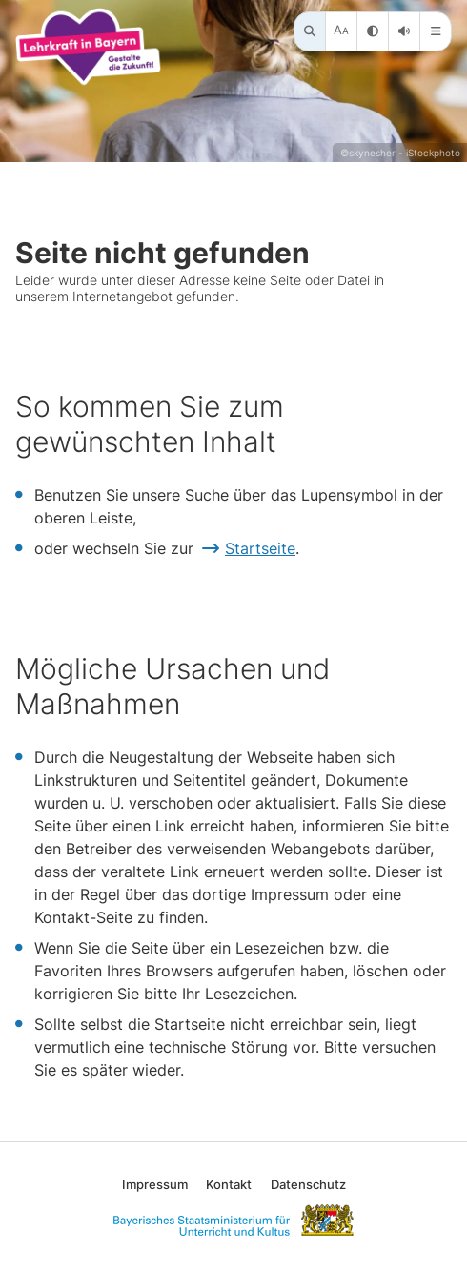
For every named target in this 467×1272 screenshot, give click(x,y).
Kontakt (229, 1184)
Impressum (155, 1184)
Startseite (260, 548)
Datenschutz (308, 1184)
